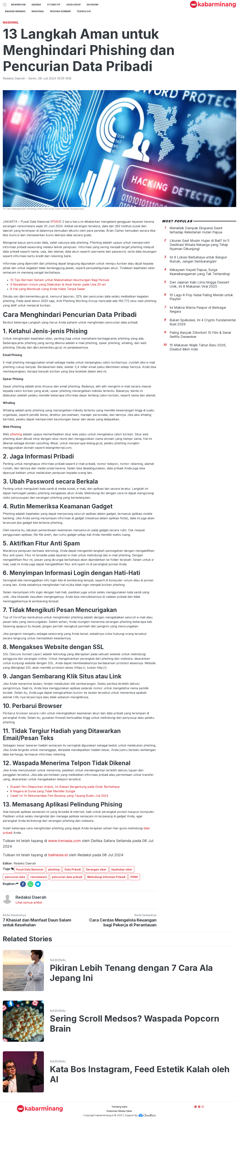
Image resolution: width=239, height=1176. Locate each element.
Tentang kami (119, 1158)
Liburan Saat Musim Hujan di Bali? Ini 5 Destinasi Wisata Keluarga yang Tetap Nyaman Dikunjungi (199, 297)
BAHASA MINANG (15, 11)
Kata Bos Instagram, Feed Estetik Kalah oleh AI (140, 1127)
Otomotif (53, 4)
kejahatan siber (121, 921)
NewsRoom (18, 4)
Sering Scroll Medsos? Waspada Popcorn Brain (134, 1076)
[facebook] (23, 936)
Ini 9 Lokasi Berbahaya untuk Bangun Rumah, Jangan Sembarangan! (198, 312)
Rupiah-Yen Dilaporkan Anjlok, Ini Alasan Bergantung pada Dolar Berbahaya (65, 839)
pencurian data (15, 929)
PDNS (56, 274)
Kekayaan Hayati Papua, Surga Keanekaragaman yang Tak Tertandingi (200, 324)
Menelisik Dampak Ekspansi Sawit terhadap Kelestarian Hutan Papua (196, 282)
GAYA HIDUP (73, 4)
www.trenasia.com (64, 893)
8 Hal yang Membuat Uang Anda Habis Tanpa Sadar (47, 341)
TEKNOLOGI (84, 11)
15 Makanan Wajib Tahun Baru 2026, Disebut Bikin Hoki (198, 399)
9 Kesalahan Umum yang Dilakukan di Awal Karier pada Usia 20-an (58, 337)
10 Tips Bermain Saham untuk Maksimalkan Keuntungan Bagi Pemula (59, 332)
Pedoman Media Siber (119, 1163)
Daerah (36, 4)
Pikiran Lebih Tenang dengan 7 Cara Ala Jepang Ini (131, 1025)
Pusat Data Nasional (29, 921)
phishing (16, 486)
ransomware (38, 929)
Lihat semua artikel (28, 955)
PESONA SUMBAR (60, 11)
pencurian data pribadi (67, 929)
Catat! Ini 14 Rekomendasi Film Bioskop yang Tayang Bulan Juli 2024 (59, 848)
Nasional (38, 11)
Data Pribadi (73, 921)
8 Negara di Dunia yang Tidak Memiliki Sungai (42, 843)
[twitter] (38, 936)
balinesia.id (58, 907)
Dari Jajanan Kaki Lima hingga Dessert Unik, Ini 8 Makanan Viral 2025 (199, 337)
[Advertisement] (119, 44)
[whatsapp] (30, 936)
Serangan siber (96, 921)
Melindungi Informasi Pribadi (106, 929)
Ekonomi (92, 4)
